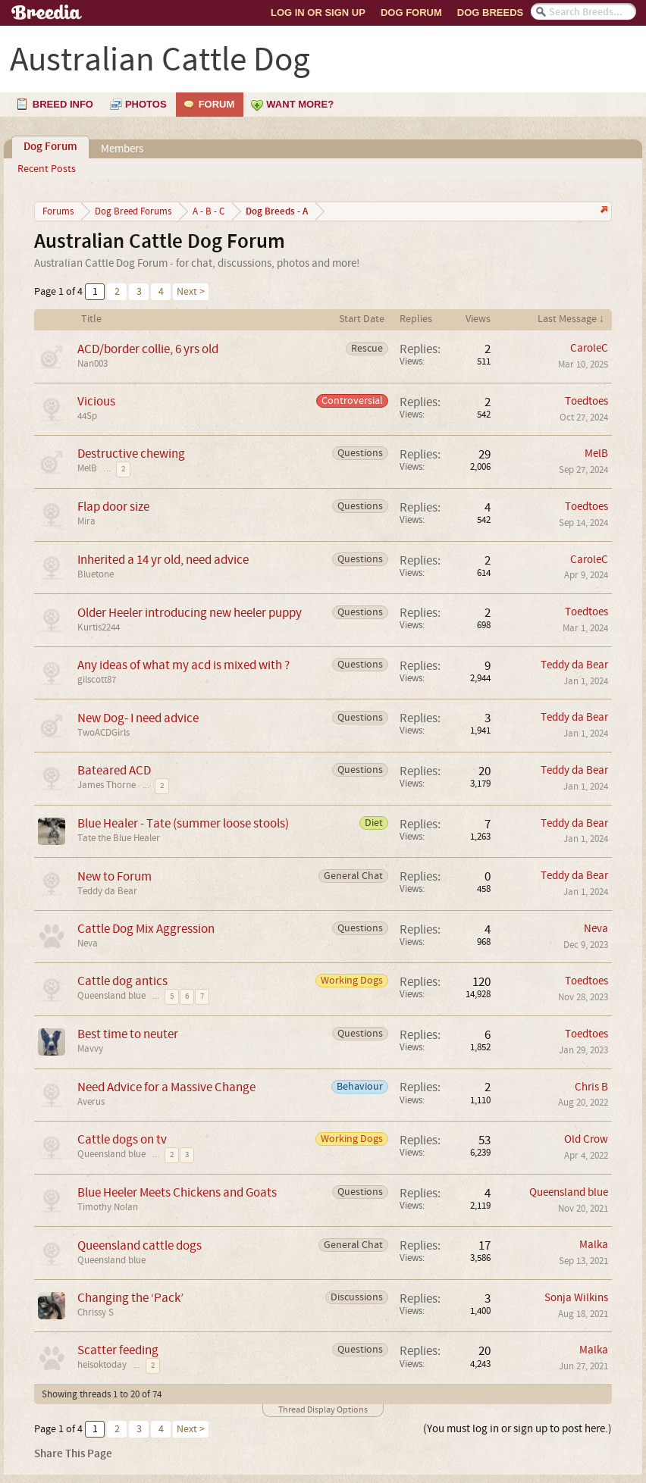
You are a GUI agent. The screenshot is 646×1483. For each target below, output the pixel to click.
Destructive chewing (131, 453)
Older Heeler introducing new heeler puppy (189, 612)
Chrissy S (95, 1312)
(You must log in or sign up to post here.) (517, 1429)
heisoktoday (102, 1365)
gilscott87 (96, 680)
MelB (87, 468)
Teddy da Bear (574, 665)
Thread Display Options (323, 1410)
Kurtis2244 (98, 627)
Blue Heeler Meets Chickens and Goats (177, 1192)
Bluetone (95, 574)
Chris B (591, 1087)
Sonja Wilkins (576, 1298)
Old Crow (586, 1139)
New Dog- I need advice (138, 718)
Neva (87, 943)
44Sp (87, 416)
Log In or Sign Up (318, 12)
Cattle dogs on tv (122, 1139)
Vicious (96, 401)
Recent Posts (46, 169)
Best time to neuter (127, 1034)
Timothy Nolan (107, 1207)
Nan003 (92, 364)
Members (122, 149)
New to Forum (114, 876)
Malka (593, 1244)
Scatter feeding (117, 1350)
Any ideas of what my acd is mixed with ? (183, 665)
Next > (191, 292)
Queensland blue (111, 996)
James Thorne (106, 785)
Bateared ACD (114, 770)
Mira (86, 521)
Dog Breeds (490, 12)
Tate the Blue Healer (118, 838)
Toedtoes (586, 401)
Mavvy (90, 1049)
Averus (91, 1102)
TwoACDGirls (103, 733)
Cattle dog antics (122, 981)
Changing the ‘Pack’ (130, 1297)
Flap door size (113, 506)
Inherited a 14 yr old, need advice (163, 559)
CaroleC (589, 348)
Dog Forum (411, 12)
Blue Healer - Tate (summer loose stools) (183, 823)
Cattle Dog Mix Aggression (146, 928)
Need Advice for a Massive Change (166, 1087)
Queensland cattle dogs (139, 1245)
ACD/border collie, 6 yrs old (147, 349)
